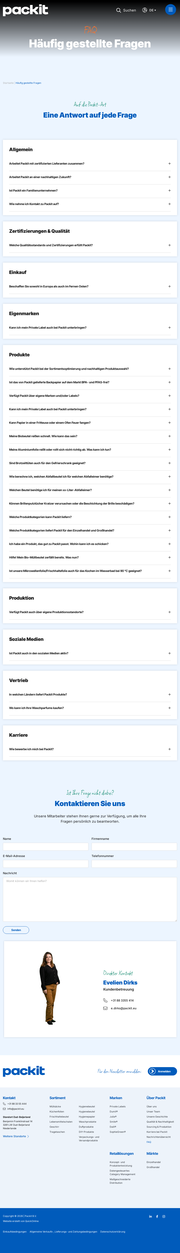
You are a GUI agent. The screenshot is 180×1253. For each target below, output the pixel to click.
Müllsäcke (55, 1106)
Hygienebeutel (87, 1106)
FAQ (149, 1142)
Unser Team (153, 1111)
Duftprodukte (86, 1126)
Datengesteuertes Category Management (122, 1172)
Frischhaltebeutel (59, 1116)
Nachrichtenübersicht (159, 1136)
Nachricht (10, 873)
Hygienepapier (87, 1116)
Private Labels (118, 1106)
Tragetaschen (57, 1131)
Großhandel (153, 1167)
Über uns (152, 1106)
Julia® (113, 1116)
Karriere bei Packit (157, 1131)
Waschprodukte (87, 1121)
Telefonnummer (103, 856)
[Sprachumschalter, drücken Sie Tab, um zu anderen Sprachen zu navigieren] (153, 10)
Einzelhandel (154, 1162)
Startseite (8, 82)
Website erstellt (11, 1221)
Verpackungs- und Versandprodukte (89, 1138)
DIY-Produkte (86, 1131)
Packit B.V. (31, 1216)
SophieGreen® (118, 1131)
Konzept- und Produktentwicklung (121, 1164)
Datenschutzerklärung (112, 1231)
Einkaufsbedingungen (15, 1231)
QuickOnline (32, 1221)
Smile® (114, 1121)
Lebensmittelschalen (61, 1121)
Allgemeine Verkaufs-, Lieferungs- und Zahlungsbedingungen (63, 1231)
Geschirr (54, 1126)
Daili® (113, 1126)
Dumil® (114, 1111)
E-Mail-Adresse (14, 856)
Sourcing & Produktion (159, 1126)
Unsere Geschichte (157, 1116)
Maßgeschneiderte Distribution (120, 1181)
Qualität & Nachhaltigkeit (160, 1121)
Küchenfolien (57, 1111)
